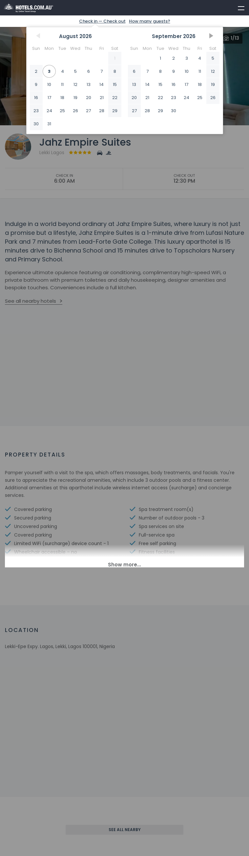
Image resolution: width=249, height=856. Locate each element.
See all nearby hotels (30, 300)
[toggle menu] (238, 6)
